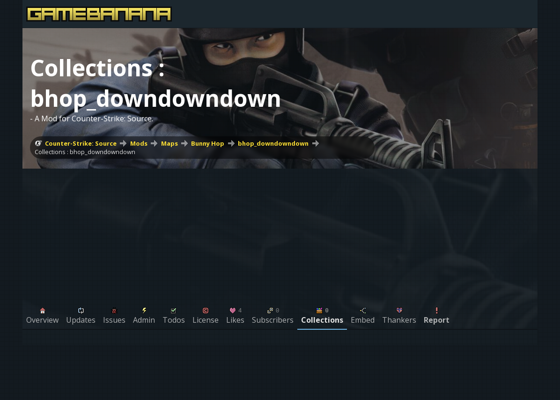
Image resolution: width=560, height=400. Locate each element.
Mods (138, 143)
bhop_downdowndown (273, 143)
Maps (169, 143)
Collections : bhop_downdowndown (85, 152)
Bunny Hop (207, 143)
